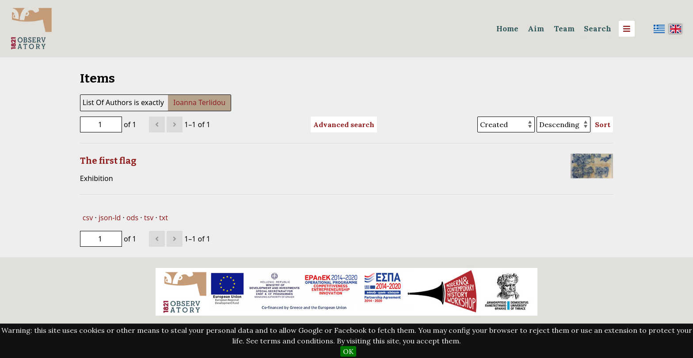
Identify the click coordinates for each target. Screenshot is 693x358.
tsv (149, 217)
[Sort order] (563, 124)
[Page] (101, 124)
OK (348, 351)
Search (597, 29)
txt (163, 217)
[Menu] (627, 29)
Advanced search (343, 124)
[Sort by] (506, 124)
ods (132, 217)
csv (88, 217)
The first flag (108, 160)
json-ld (110, 217)
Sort (602, 124)
